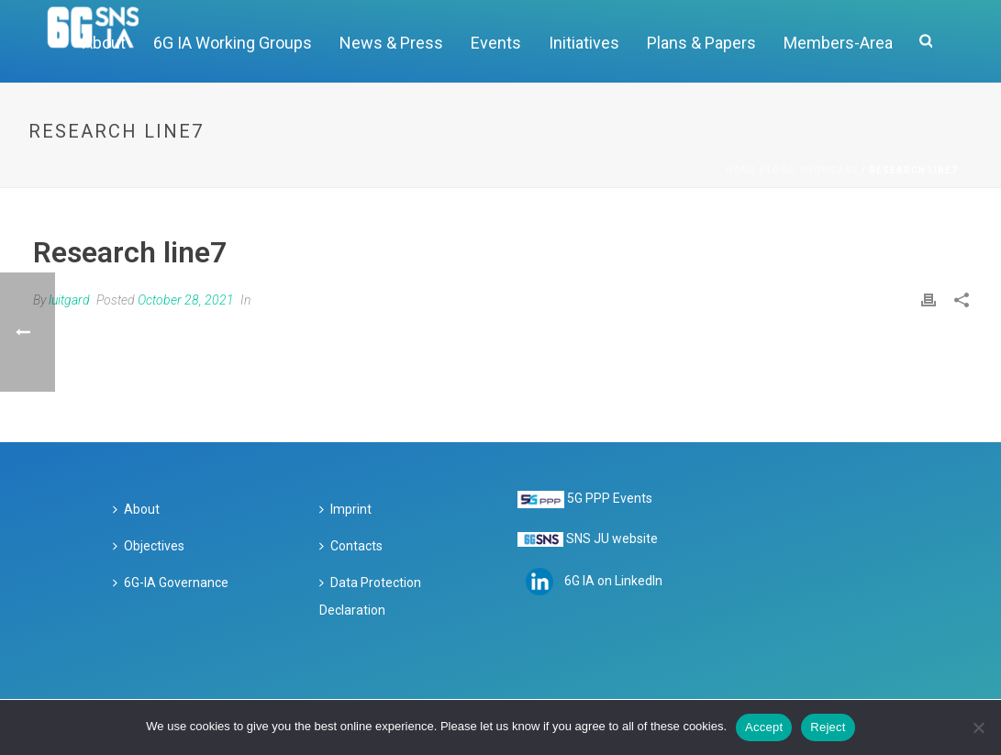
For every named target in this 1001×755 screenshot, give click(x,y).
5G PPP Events (609, 498)
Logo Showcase (813, 170)
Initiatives (584, 42)
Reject (827, 727)
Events (496, 42)
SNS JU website (612, 538)
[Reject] (978, 727)
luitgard (69, 300)
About (136, 509)
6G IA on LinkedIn (613, 580)
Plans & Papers (701, 42)
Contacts (351, 545)
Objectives (148, 545)
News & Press (391, 42)
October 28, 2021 (186, 300)
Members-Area (838, 42)
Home (741, 170)
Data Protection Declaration (370, 596)
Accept (764, 727)
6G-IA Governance (170, 582)
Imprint (345, 509)
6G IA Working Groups (232, 42)
